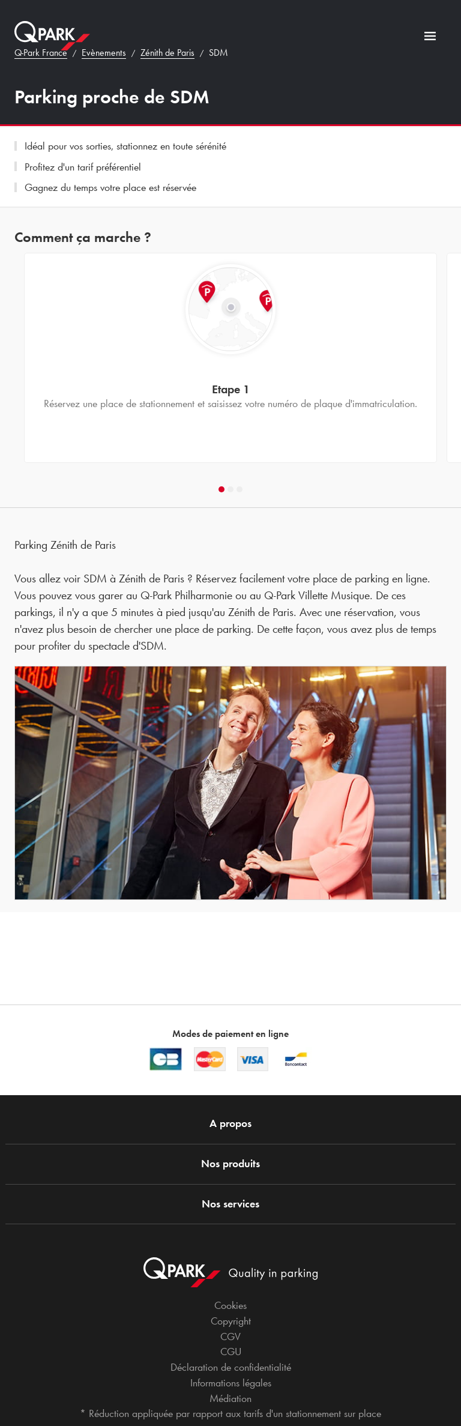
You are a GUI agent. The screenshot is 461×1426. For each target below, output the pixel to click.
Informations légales (230, 1382)
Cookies (230, 1305)
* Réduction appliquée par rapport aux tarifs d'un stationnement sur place (230, 1413)
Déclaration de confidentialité (230, 1367)
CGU (230, 1351)
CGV (230, 1336)
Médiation (230, 1398)
